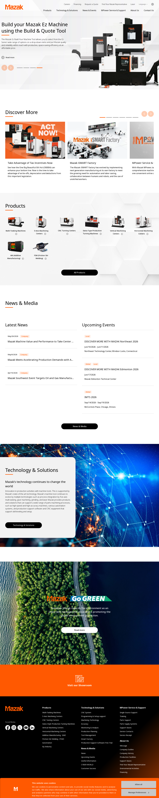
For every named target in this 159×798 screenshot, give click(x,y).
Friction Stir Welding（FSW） (53, 739)
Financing (77, 4)
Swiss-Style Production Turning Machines (58, 724)
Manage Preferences (138, 783)
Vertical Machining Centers (52, 727)
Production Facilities (128, 757)
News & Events (89, 10)
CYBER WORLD (87, 764)
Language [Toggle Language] (142, 4)
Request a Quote (91, 4)
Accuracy (84, 724)
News (83, 753)
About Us (135, 10)
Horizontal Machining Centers (54, 731)
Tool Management (88, 735)
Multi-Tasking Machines (51, 712)
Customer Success (88, 768)
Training (123, 716)
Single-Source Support (128, 712)
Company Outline (127, 749)
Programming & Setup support (93, 716)
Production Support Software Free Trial (96, 743)
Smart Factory (87, 739)
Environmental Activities (129, 768)
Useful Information (88, 761)
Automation (47, 743)
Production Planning (89, 731)
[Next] (11, 68)
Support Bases (126, 727)
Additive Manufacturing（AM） (54, 735)
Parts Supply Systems (128, 724)
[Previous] (4, 68)
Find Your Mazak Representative (114, 4)
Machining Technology (90, 720)
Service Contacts (126, 731)
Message (123, 746)
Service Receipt (126, 735)
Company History (127, 753)
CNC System (86, 712)
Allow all (138, 775)
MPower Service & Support (113, 10)
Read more (79, 630)
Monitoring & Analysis (90, 727)
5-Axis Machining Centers (52, 716)
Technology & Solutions (67, 10)
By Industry (46, 746)
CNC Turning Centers (50, 720)
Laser (133, 4)
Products (47, 10)
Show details (37, 793)
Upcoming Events (88, 757)
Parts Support (125, 720)
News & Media (88, 748)
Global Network (152, 4)
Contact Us (149, 10)
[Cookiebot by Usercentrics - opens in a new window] (15, 793)
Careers (67, 4)
